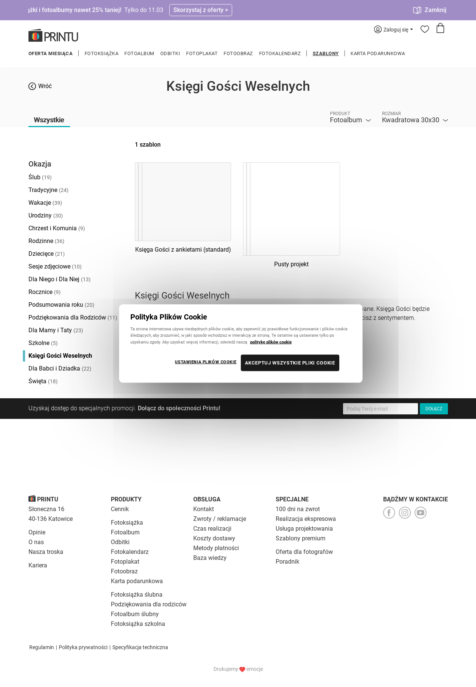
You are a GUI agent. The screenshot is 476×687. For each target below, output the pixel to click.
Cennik (120, 509)
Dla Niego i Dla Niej (59, 279)
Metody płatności (216, 548)
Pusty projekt (291, 264)
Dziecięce (46, 253)
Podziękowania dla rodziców (149, 604)
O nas (36, 542)
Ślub (40, 177)
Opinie (36, 532)
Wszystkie (49, 120)
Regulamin (41, 647)
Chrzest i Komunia (56, 228)
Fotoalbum (139, 53)
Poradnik (287, 561)
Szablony (326, 53)
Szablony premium (300, 538)
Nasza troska (45, 551)
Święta (43, 381)
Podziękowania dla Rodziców (72, 317)
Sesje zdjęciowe (55, 266)
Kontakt (203, 509)
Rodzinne (46, 240)
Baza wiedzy (210, 557)
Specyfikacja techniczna (140, 647)
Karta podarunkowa (378, 53)
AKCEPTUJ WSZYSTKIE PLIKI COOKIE (290, 362)
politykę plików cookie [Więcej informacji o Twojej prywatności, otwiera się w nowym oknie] (271, 341)
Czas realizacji (212, 528)
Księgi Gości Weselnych (60, 355)
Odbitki (170, 53)
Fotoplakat (202, 53)
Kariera (37, 565)
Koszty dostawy (214, 538)
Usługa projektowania (304, 528)
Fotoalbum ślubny (135, 614)
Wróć (45, 86)
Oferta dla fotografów (304, 551)
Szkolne (43, 342)
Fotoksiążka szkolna (138, 623)
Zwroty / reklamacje (219, 518)
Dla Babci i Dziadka (59, 368)
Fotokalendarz (280, 53)
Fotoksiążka (102, 53)
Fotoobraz (238, 53)
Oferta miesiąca (50, 53)
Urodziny (45, 215)
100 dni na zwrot (298, 509)
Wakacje (45, 202)
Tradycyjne (48, 190)
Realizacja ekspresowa (306, 518)
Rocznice (44, 292)
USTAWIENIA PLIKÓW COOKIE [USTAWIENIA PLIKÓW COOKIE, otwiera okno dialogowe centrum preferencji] (205, 361)
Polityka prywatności (83, 647)
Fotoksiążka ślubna (137, 594)
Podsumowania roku (61, 304)
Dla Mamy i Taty (55, 330)
